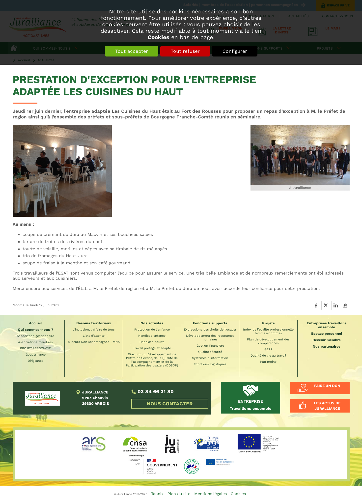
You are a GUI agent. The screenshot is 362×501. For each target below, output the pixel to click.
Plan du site (178, 493)
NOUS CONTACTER (170, 404)
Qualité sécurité (210, 352)
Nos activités (151, 323)
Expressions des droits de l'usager (210, 329)
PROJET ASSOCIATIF (35, 348)
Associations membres (35, 342)
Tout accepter (131, 51)
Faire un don (327, 386)
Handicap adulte (151, 342)
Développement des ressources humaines (210, 337)
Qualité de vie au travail (268, 355)
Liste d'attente (94, 335)
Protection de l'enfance (152, 329)
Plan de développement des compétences (268, 341)
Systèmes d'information (210, 358)
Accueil (35, 323)
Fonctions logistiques (210, 364)
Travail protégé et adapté (152, 348)
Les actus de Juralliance (327, 406)
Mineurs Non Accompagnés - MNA (94, 342)
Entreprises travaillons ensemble (327, 325)
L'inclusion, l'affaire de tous (94, 329)
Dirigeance (35, 360)
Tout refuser (185, 51)
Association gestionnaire (35, 336)
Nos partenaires (326, 346)
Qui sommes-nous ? (35, 330)
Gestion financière (210, 345)
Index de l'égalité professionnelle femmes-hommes (268, 331)
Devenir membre (326, 340)
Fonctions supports (210, 323)
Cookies (158, 37)
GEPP (268, 349)
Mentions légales (210, 493)
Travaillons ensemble (250, 405)
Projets (268, 323)
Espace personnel (326, 333)
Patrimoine (268, 361)
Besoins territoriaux (93, 323)
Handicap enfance (152, 335)
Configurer (235, 51)
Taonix (157, 493)
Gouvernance (36, 354)
